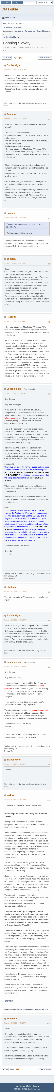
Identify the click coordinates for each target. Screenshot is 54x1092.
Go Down (7, 58)
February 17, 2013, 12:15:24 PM (15, 119)
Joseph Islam (14, 389)
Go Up (5, 1069)
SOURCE (8, 1001)
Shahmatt (12, 587)
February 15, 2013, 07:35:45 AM (15, 70)
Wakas (10, 795)
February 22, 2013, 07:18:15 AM (15, 666)
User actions (45, 58)
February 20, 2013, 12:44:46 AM (15, 217)
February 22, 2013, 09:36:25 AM (15, 764)
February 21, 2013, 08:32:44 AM (15, 321)
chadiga (11, 259)
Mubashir (12, 1018)
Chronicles (46, 31)
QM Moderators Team (32, 31)
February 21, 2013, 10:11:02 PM (15, 591)
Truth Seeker (18, 31)
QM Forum (9, 9)
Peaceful (11, 114)
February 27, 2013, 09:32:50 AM (15, 1023)
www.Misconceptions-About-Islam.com (33, 1010)
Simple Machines (34, 1089)
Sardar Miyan (14, 65)
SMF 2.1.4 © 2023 (20, 1089)
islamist (11, 213)
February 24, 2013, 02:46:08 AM (15, 800)
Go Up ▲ (36, 1086)
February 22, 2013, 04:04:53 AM (15, 620)
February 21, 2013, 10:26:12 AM (15, 393)
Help (16, 1086)
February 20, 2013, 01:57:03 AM (15, 263)
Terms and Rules (25, 1086)
